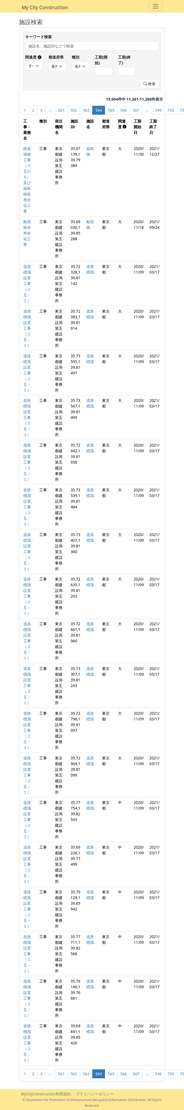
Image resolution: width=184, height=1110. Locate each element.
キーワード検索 (38, 36)
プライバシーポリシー (95, 1093)
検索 (149, 83)
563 (86, 110)
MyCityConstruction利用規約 (46, 1093)
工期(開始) (101, 59)
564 (99, 110)
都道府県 (56, 57)
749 (158, 110)
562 (74, 110)
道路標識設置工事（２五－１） (27, 283)
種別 (75, 57)
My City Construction (45, 7)
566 (123, 110)
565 (111, 110)
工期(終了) (124, 59)
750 (170, 110)
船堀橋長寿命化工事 (27, 233)
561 (61, 110)
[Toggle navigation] (155, 6)
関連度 (33, 57)
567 (136, 110)
